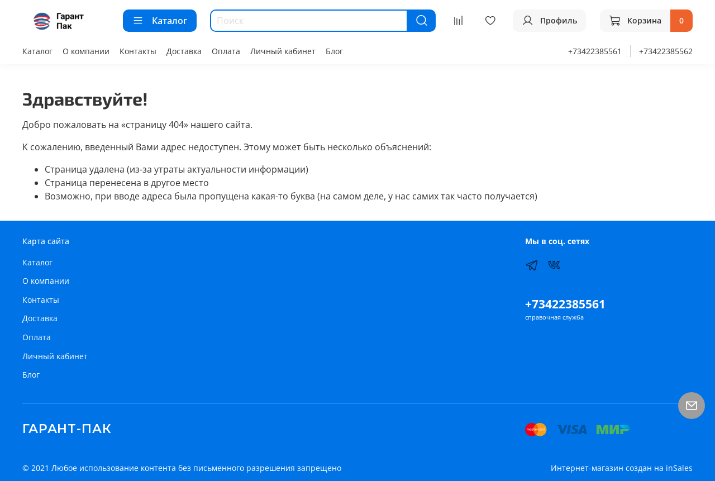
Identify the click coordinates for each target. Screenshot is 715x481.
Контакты (138, 51)
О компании (86, 51)
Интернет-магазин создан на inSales (622, 468)
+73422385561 (595, 51)
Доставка (184, 51)
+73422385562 (666, 51)
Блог (334, 51)
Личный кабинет (283, 51)
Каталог (159, 21)
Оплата (226, 51)
